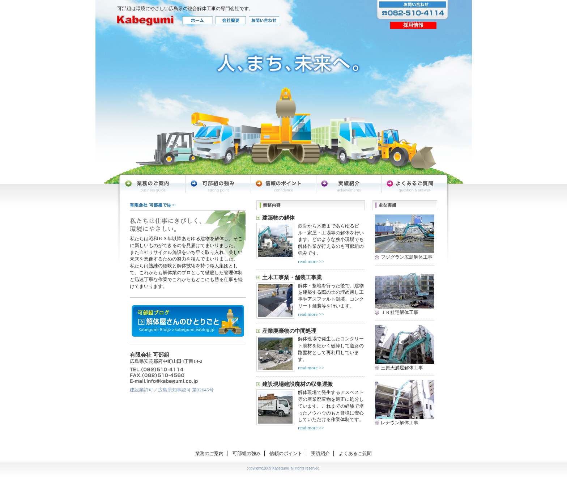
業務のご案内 (209, 453)
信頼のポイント (285, 453)
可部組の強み (247, 453)
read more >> (311, 261)
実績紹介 (320, 453)
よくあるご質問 (355, 453)
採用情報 (413, 25)
